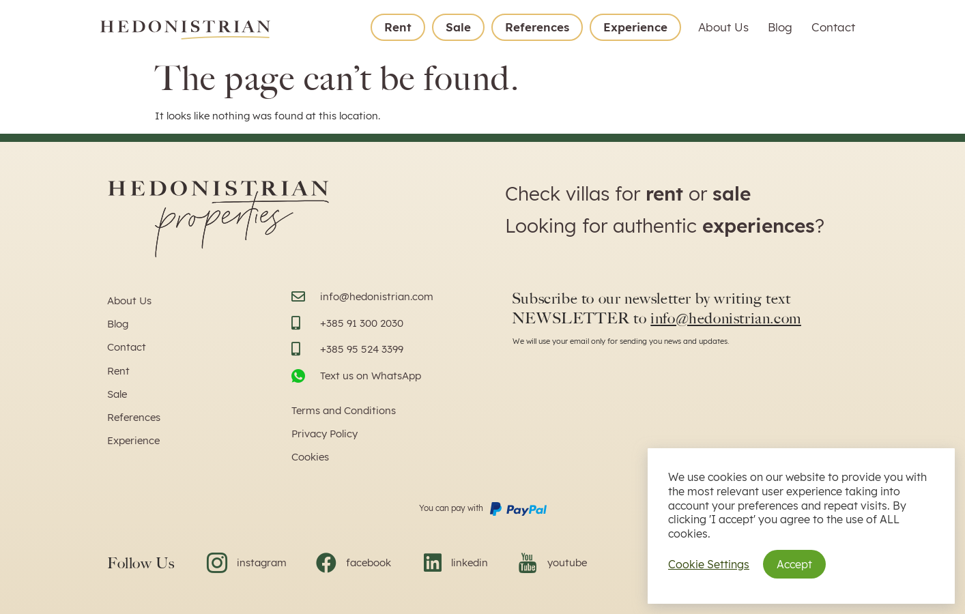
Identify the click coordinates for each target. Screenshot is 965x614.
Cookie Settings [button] (708, 564)
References (537, 27)
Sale (458, 27)
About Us (723, 27)
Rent (398, 27)
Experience (635, 27)
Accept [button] (794, 564)
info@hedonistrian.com (725, 318)
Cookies (310, 456)
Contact (833, 27)
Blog (780, 27)
